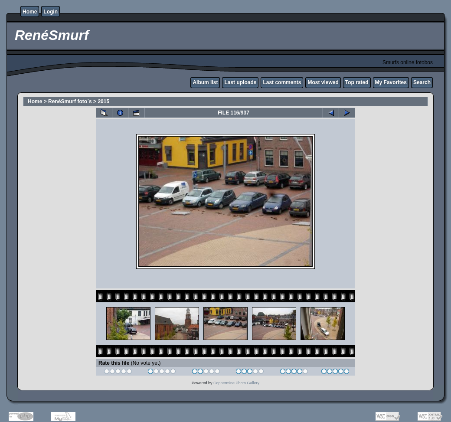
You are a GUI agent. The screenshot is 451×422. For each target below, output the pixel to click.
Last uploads (240, 82)
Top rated (357, 82)
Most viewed (322, 82)
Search (422, 82)
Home (30, 12)
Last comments (282, 82)
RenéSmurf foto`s (70, 101)
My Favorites (391, 82)
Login (50, 12)
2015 (103, 101)
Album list (205, 82)
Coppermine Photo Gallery (236, 383)
